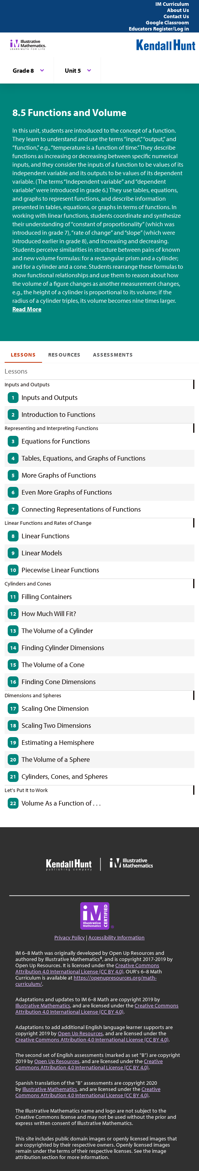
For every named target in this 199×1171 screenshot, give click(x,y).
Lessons (23, 354)
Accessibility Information (116, 937)
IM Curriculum (172, 4)
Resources (64, 354)
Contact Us (176, 16)
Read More (26, 309)
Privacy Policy (69, 937)
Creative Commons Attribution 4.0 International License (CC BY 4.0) (87, 968)
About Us (178, 10)
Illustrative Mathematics (42, 1005)
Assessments (113, 354)
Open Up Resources (80, 1033)
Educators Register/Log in (159, 29)
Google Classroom (167, 22)
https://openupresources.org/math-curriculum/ (86, 980)
